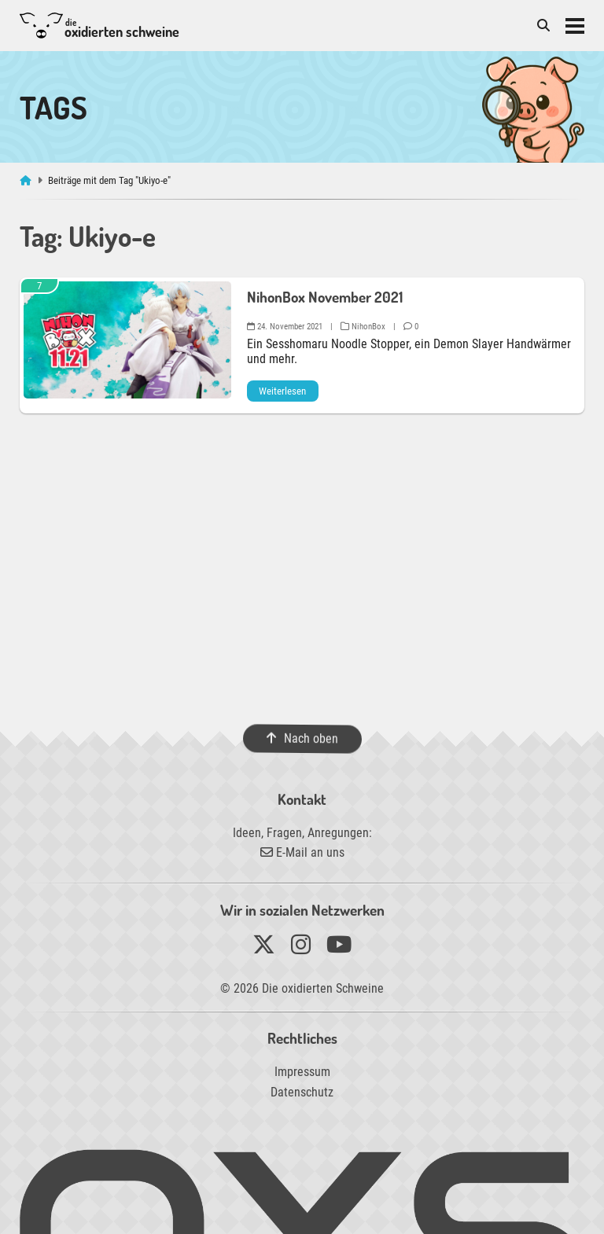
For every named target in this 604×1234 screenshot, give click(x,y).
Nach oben (301, 738)
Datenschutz (302, 1092)
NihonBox (363, 326)
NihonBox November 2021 (325, 297)
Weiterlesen (282, 391)
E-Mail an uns (302, 852)
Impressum (302, 1071)
